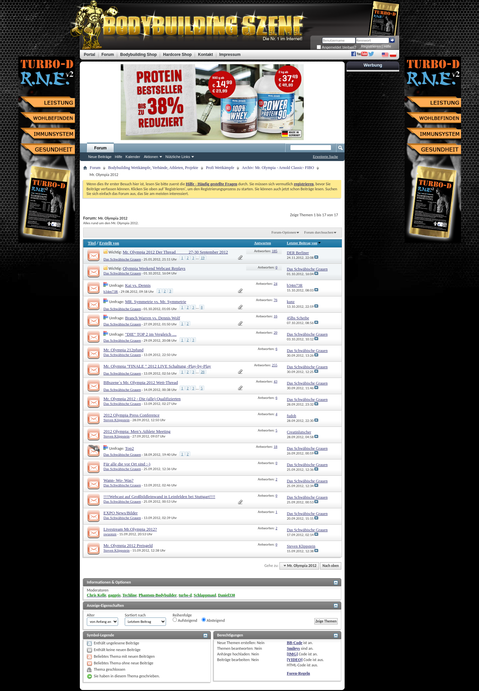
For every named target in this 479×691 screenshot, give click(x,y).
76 (275, 300)
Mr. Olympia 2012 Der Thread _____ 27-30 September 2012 (175, 252)
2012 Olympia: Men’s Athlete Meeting (136, 431)
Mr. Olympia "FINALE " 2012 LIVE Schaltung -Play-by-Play (157, 366)
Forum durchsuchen (318, 232)
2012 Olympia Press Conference (131, 415)
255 (274, 365)
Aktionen (151, 157)
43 (275, 381)
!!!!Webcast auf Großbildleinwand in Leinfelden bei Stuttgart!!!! (159, 496)
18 (275, 446)
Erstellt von (109, 243)
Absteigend (213, 620)
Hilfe (387, 46)
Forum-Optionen (283, 232)
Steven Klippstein (116, 420)
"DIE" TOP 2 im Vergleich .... (151, 334)
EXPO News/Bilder (120, 512)
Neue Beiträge (99, 157)
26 (203, 372)
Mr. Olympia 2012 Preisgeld (128, 545)
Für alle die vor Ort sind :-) (126, 463)
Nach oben (330, 566)
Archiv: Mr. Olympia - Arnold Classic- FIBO (278, 167)
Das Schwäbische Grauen (122, 259)
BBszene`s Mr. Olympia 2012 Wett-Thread (140, 382)
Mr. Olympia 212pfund (123, 349)
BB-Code (294, 642)
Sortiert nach (135, 615)
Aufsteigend (185, 620)
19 (203, 257)
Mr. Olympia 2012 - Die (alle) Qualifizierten (142, 398)
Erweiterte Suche (325, 156)
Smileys (293, 648)
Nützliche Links (177, 157)
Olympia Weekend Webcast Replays (154, 268)
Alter (91, 615)
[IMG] (292, 654)
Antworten (262, 243)
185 (274, 251)
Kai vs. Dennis (138, 285)
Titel (92, 243)
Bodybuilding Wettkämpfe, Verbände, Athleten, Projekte (153, 167)
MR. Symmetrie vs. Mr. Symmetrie (155, 301)
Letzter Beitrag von (304, 243)
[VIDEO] (294, 659)
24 (275, 283)
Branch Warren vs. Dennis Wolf (152, 317)
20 (275, 332)
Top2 (129, 448)
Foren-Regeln (298, 673)
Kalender (132, 157)
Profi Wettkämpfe (220, 167)
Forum (100, 148)
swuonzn (109, 534)
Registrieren (371, 46)
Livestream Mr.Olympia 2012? (130, 529)
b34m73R (110, 291)
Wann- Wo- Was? (118, 480)
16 (275, 316)
